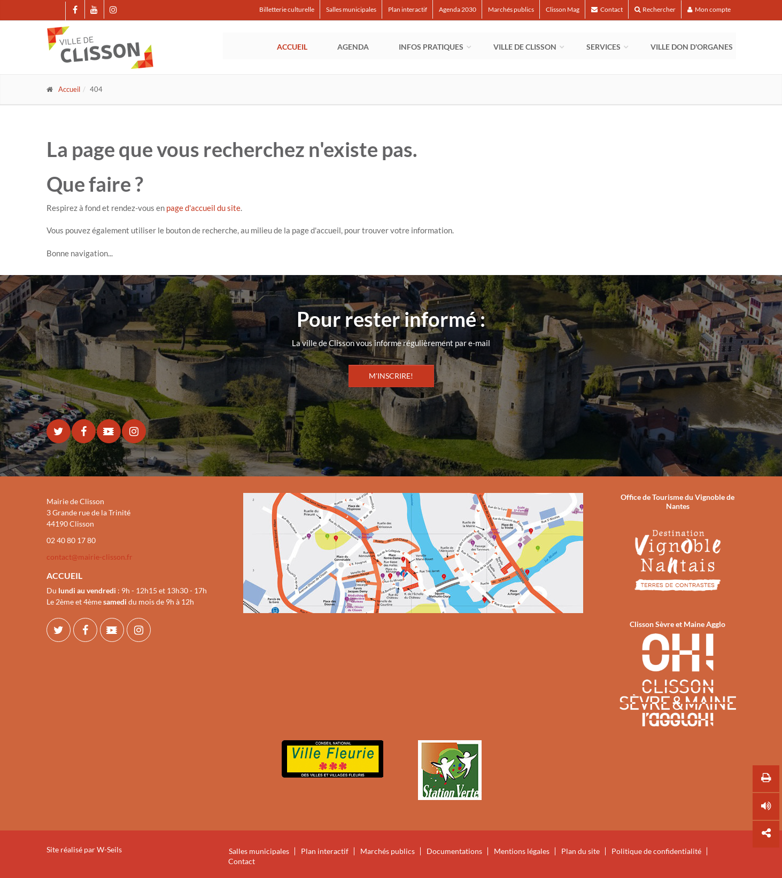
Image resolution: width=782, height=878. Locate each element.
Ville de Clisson (524, 46)
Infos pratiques (431, 46)
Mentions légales (521, 851)
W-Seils (109, 849)
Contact (607, 9)
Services (603, 46)
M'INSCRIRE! (391, 375)
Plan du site (580, 851)
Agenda (353, 46)
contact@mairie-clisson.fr (90, 556)
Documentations (454, 851)
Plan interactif (407, 9)
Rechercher (655, 9)
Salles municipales (351, 9)
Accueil (292, 46)
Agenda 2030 (457, 9)
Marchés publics (511, 9)
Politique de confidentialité (656, 851)
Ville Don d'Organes (692, 46)
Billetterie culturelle (286, 9)
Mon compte (709, 9)
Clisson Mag (562, 9)
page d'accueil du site (203, 208)
